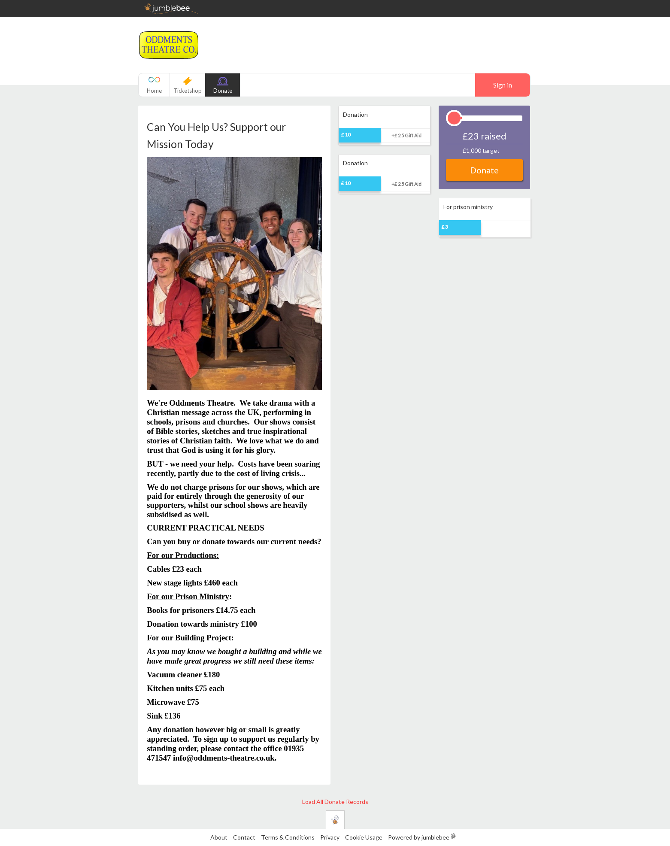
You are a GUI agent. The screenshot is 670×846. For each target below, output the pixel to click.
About (218, 837)
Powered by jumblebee (418, 837)
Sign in (502, 85)
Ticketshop (187, 90)
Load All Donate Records (335, 801)
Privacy (330, 837)
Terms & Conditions (288, 837)
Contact (244, 837)
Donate (222, 90)
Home (154, 90)
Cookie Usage (363, 837)
